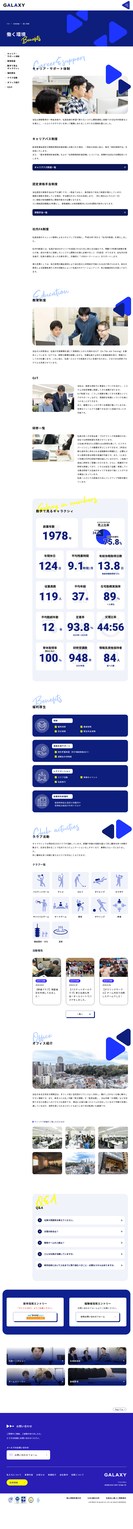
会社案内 (64, 1497)
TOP (8, 24)
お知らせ (40, 1497)
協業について (77, 1497)
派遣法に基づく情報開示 (116, 1521)
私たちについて (14, 1497)
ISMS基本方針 (94, 1521)
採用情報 (16, 24)
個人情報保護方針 (73, 1521)
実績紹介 (52, 1497)
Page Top (120, 1432)
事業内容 (29, 1497)
